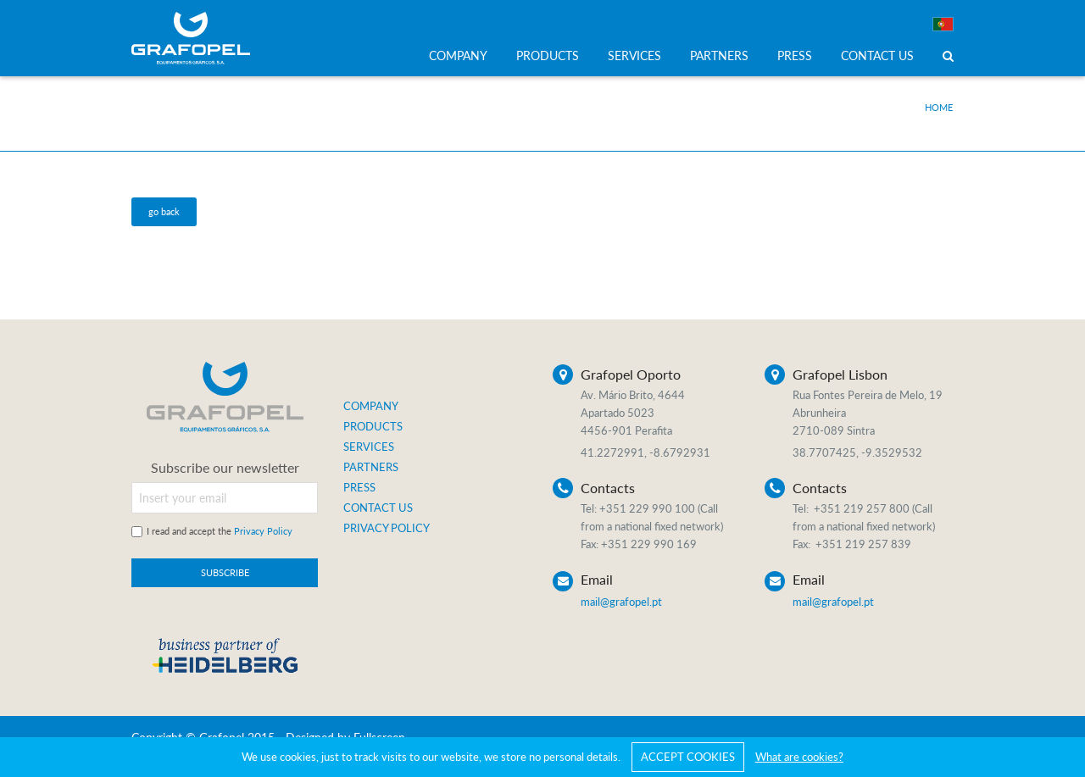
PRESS (794, 55)
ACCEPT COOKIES (688, 756)
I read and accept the (219, 530)
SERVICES (634, 55)
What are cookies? (799, 756)
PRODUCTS (547, 55)
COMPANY (458, 55)
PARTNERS (719, 55)
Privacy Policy (263, 530)
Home (939, 107)
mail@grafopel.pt (621, 601)
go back (164, 211)
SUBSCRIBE (225, 572)
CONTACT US (877, 55)
